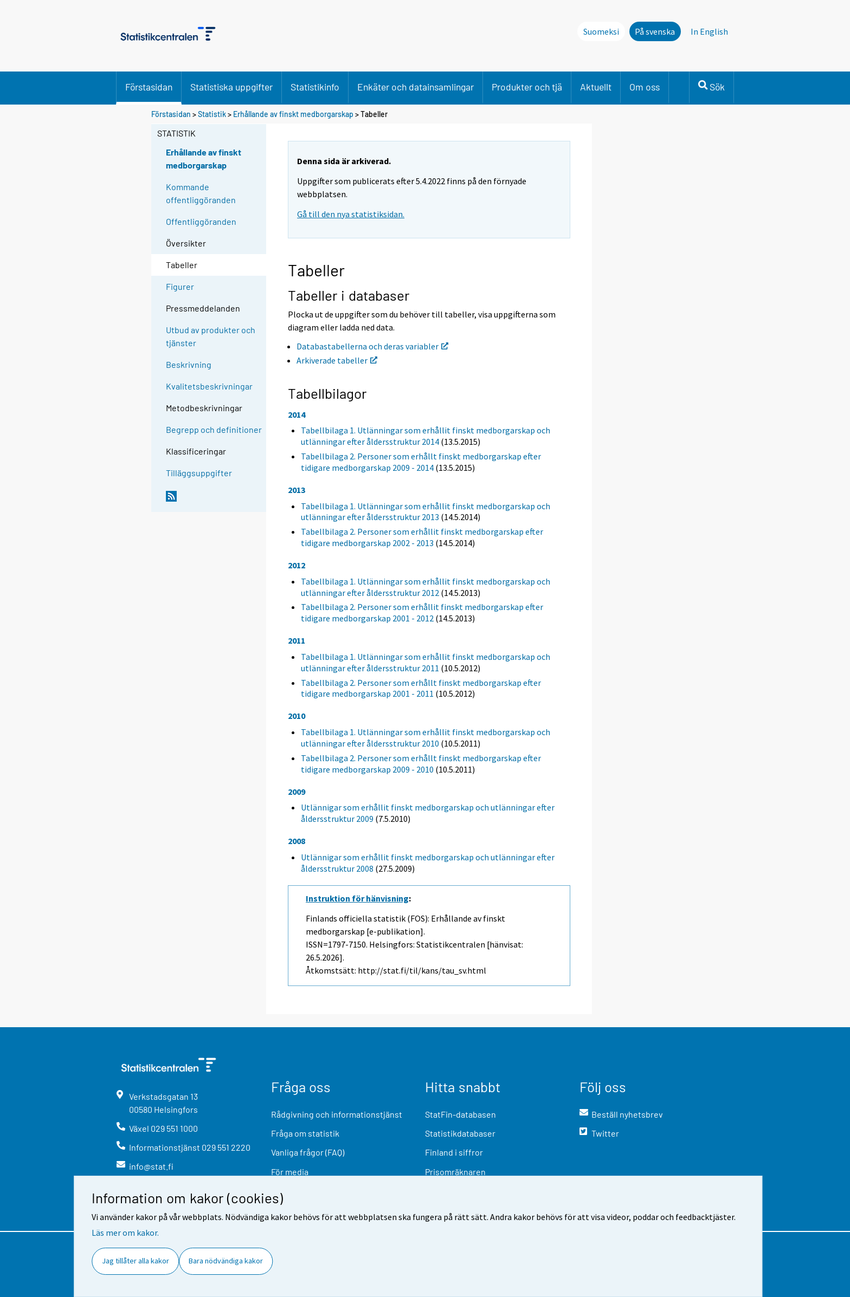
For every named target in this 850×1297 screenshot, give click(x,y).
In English (709, 31)
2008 (296, 840)
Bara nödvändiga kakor (226, 1261)
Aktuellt (595, 87)
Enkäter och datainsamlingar (415, 87)
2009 (296, 791)
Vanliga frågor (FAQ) (307, 1152)
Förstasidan (148, 87)
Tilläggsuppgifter (199, 473)
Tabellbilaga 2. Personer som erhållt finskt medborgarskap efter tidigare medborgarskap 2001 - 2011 (421, 688)
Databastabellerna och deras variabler (372, 346)
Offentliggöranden (201, 221)
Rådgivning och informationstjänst (336, 1114)
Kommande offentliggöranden (201, 193)
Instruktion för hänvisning (357, 898)
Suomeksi (601, 31)
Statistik (212, 114)
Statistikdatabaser (460, 1133)
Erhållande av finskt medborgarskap (293, 114)
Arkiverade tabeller (337, 360)
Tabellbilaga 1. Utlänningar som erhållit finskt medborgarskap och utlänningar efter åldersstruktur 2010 (425, 738)
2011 (296, 640)
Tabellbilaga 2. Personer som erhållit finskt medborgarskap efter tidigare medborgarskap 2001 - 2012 (422, 612)
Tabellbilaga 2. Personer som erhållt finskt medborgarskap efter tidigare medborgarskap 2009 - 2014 (421, 462)
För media (289, 1171)
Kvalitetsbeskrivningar (209, 386)
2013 (296, 489)
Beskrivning (188, 364)
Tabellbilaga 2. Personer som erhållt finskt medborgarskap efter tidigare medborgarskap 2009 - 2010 (421, 764)
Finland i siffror (454, 1152)
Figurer (180, 286)
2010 (296, 715)
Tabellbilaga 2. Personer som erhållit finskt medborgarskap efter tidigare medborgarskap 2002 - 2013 (422, 537)
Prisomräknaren (455, 1171)
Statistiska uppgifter (231, 87)
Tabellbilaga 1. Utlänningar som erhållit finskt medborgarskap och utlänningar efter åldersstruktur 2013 (425, 512)
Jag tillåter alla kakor (135, 1261)
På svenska (655, 31)
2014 (296, 414)
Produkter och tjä (527, 87)
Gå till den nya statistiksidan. (350, 214)
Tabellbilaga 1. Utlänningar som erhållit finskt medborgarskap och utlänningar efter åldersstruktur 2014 (425, 436)
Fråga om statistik (305, 1133)
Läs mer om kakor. (125, 1232)
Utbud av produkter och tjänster (210, 336)
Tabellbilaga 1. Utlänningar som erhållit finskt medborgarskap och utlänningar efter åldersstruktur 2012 (425, 587)
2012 (296, 565)
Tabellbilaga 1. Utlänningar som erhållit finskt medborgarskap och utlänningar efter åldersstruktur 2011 (425, 662)
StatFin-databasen (460, 1114)
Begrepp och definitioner (214, 429)
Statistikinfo (315, 87)
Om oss (644, 87)
